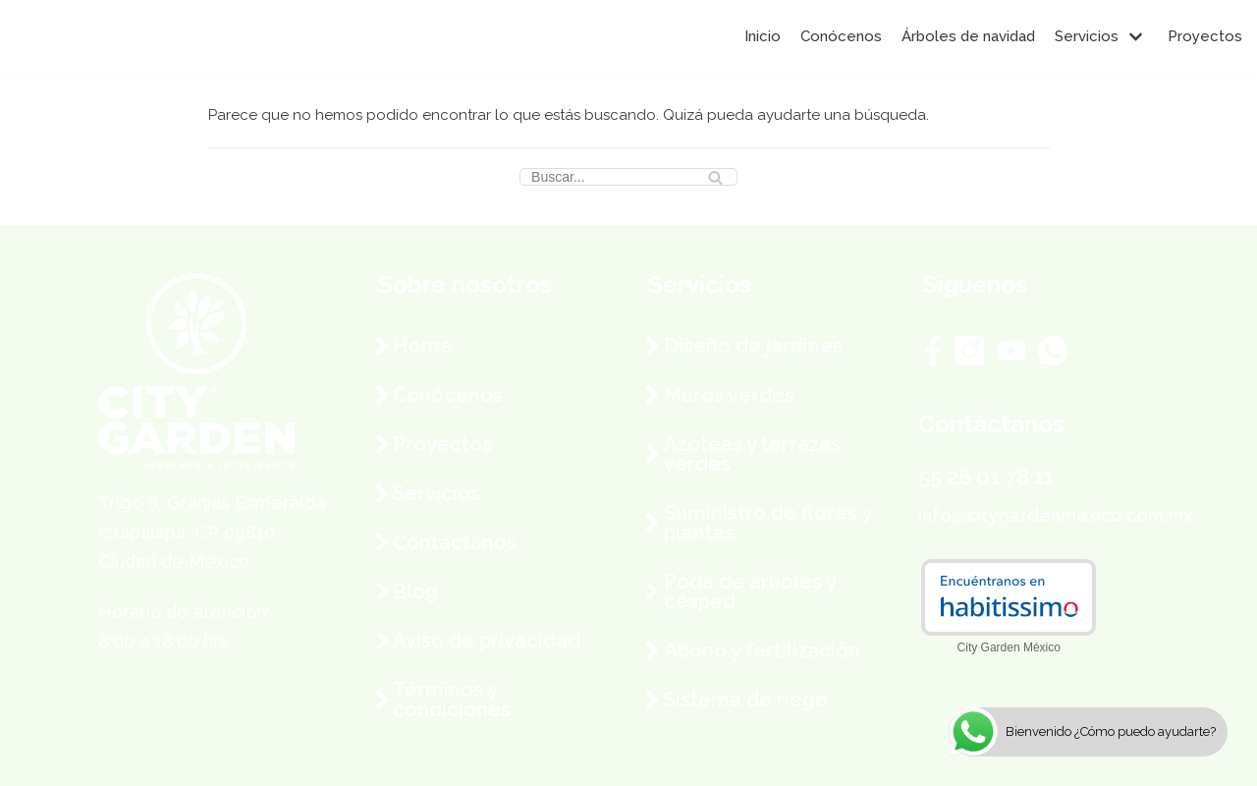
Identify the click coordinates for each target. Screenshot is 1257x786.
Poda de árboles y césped (750, 591)
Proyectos (1205, 36)
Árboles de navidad (968, 36)
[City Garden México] (74, 37)
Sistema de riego (746, 699)
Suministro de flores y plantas (767, 522)
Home (423, 346)
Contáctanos (455, 542)
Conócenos (841, 36)
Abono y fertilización (762, 650)
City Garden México (1009, 647)
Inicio (762, 36)
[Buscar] (628, 177)
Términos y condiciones (452, 699)
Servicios (436, 493)
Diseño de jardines (753, 346)
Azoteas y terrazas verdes (752, 454)
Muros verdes (729, 395)
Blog (415, 591)
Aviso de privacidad (486, 640)
